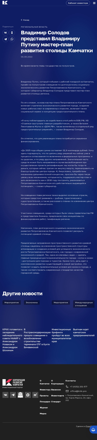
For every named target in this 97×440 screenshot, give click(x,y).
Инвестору (45, 389)
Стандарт (56, 401)
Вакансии (56, 389)
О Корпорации (57, 382)
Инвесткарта (57, 395)
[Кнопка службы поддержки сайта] (93, 430)
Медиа (43, 413)
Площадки (45, 401)
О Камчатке (44, 382)
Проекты (44, 395)
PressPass (90, 426)
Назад (25, 19)
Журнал (44, 407)
